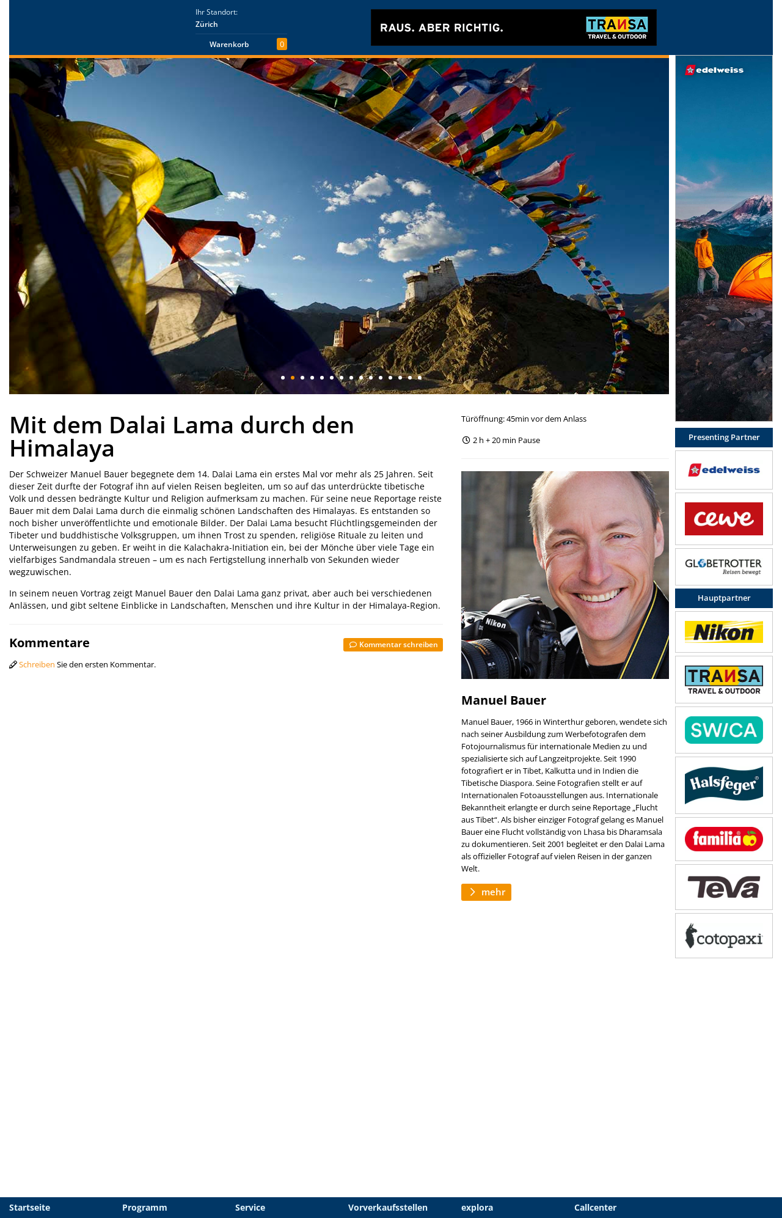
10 (371, 378)
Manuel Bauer (503, 700)
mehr (486, 892)
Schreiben (37, 664)
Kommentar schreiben (393, 644)
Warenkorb (229, 44)
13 (400, 378)
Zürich (207, 24)
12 (390, 378)
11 (380, 378)
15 (420, 378)
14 (410, 378)
